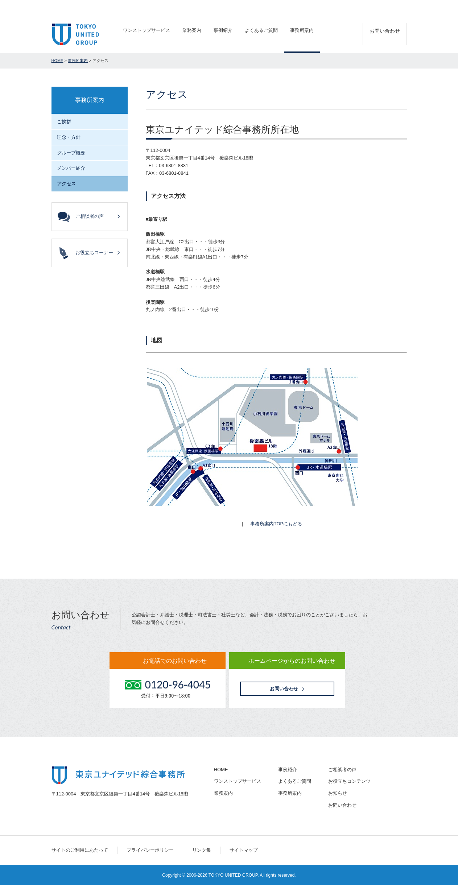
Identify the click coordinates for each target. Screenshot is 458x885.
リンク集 (201, 850)
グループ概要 (71, 153)
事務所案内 (302, 30)
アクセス (399, 7)
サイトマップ (244, 850)
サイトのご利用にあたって (79, 850)
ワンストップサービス (146, 30)
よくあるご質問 (261, 30)
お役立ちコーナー (94, 252)
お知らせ (337, 793)
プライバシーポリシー (150, 850)
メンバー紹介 (71, 168)
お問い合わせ (385, 31)
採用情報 (371, 7)
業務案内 (191, 30)
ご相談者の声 (340, 7)
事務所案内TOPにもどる (276, 523)
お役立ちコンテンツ (349, 781)
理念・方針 (69, 137)
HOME (57, 60)
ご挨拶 (64, 121)
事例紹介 (223, 30)
